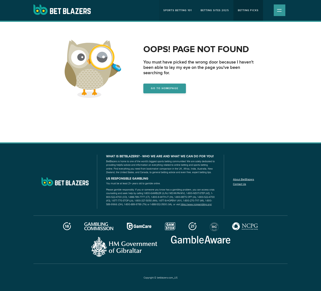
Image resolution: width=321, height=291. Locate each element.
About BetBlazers (243, 179)
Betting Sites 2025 (215, 10)
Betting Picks (248, 10)
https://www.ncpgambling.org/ (196, 204)
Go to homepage (164, 88)
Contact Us (239, 184)
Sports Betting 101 (177, 10)
